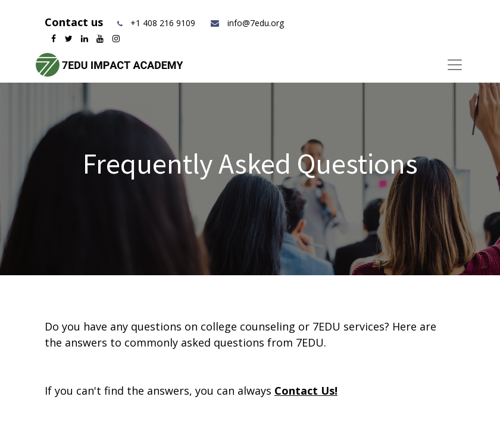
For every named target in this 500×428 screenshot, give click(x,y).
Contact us (75, 22)
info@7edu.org (247, 23)
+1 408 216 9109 (162, 23)
